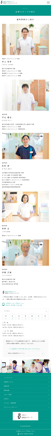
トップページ (8, 377)
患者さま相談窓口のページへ (16, 353)
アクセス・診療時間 (10, 403)
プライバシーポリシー (10, 407)
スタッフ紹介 (8, 394)
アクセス (7, 311)
